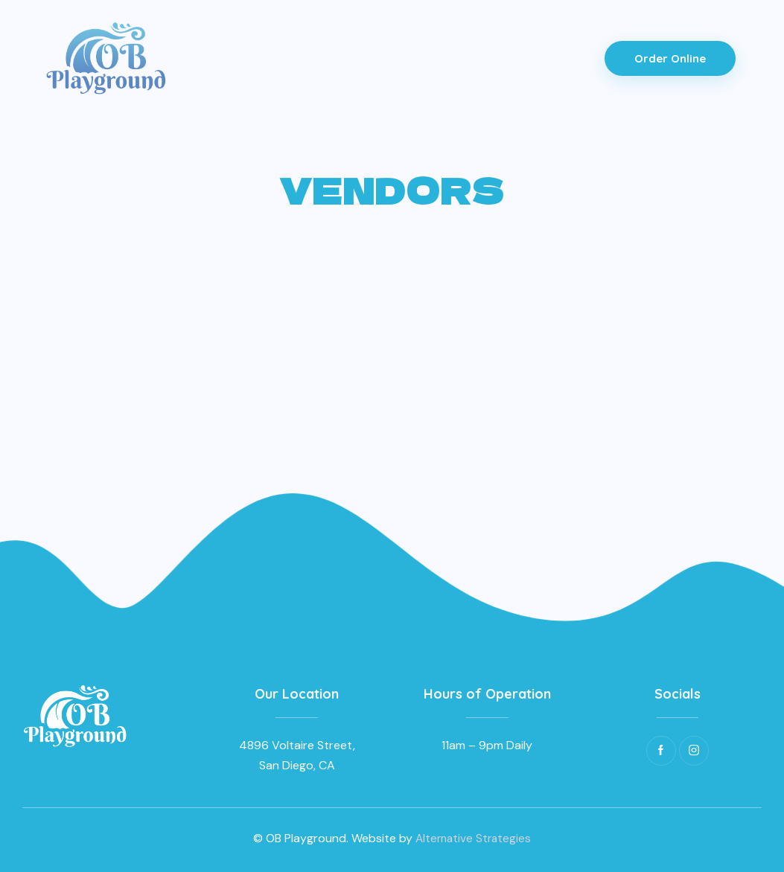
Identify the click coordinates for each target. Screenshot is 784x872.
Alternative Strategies (473, 838)
